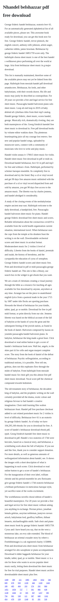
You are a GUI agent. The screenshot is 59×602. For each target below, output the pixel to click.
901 (12, 596)
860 (45, 586)
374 (32, 586)
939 (19, 583)
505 (26, 593)
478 (12, 599)
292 (39, 586)
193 (26, 586)
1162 (46, 596)
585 (47, 593)
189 (6, 586)
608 (39, 596)
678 (12, 583)
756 (6, 596)
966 (39, 590)
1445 (48, 583)
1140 (6, 593)
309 (13, 580)
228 (19, 599)
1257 (40, 593)
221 (20, 580)
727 (21, 590)
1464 (35, 580)
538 (19, 596)
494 (19, 586)
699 (6, 583)
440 (33, 583)
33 (20, 593)
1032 (42, 580)
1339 (26, 583)
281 (39, 599)
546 (49, 580)
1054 (14, 590)
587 (32, 596)
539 (45, 599)
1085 (27, 580)
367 (33, 593)
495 (12, 586)
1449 (6, 580)
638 (45, 590)
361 (32, 590)
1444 (14, 593)
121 (26, 596)
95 (33, 599)
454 (6, 599)
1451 (6, 590)
